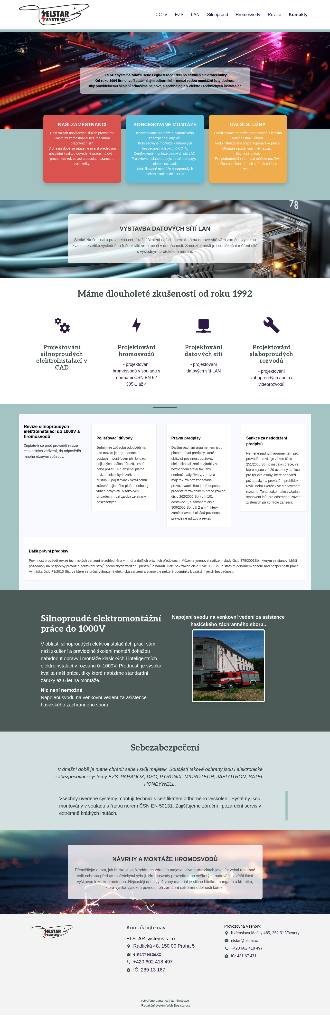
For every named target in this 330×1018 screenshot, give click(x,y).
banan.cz (162, 1000)
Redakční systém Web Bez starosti (165, 1005)
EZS (179, 14)
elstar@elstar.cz (147, 954)
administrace (180, 1000)
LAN (195, 14)
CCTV (161, 14)
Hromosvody (248, 14)
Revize (274, 14)
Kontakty (298, 14)
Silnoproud (217, 14)
